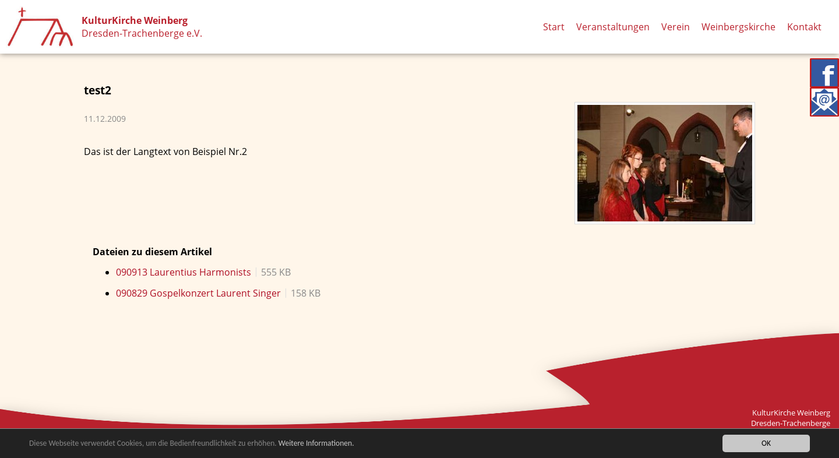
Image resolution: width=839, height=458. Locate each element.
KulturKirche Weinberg (135, 20)
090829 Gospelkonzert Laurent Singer (198, 293)
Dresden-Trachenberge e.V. (142, 33)
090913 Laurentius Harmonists (183, 272)
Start (554, 26)
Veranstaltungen (613, 26)
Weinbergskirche (738, 26)
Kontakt (804, 26)
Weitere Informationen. (316, 444)
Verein (675, 26)
